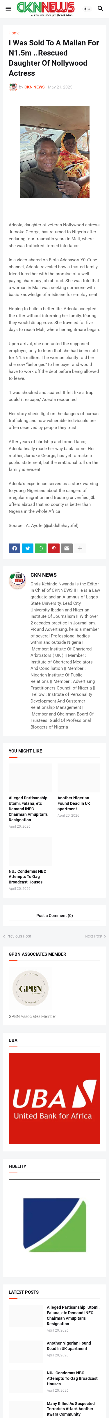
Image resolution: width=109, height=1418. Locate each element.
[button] (8, 9)
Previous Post (18, 936)
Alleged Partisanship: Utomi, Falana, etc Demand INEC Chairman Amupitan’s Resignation (29, 809)
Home (14, 33)
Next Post (94, 936)
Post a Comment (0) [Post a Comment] (54, 915)
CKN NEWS (44, 575)
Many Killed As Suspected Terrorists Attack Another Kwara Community (71, 1409)
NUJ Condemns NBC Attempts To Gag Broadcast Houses (27, 877)
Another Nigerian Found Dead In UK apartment (74, 803)
